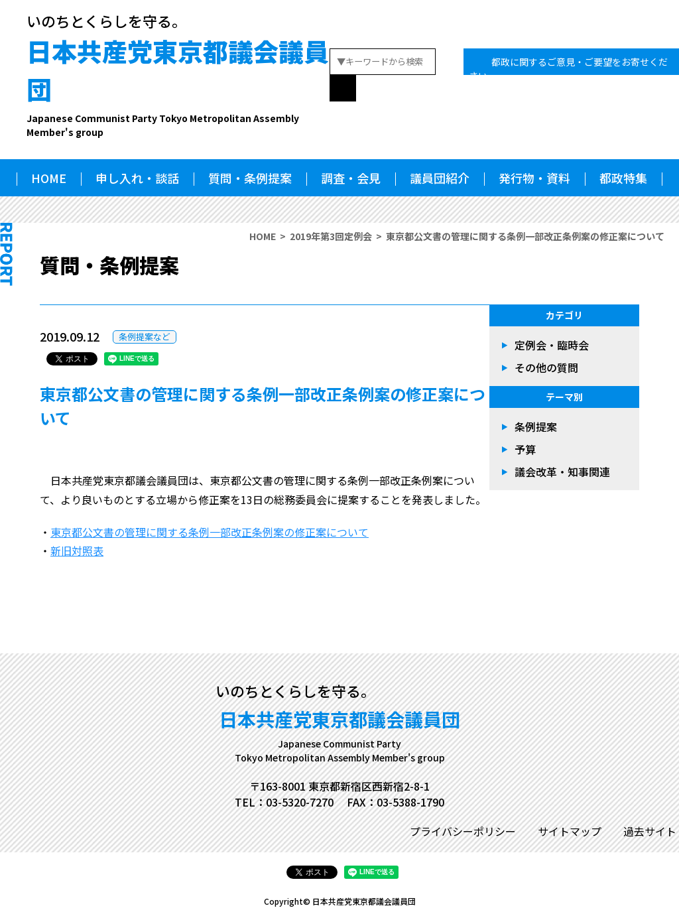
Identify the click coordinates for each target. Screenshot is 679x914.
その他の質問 (546, 367)
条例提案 (536, 426)
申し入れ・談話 (137, 177)
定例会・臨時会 (552, 345)
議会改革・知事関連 (562, 472)
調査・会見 (351, 177)
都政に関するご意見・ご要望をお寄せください (568, 68)
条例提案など (144, 336)
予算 (525, 449)
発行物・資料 (534, 177)
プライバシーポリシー (463, 831)
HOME (48, 177)
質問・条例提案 (250, 177)
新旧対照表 (76, 550)
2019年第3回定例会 (331, 236)
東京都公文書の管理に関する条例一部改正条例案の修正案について (209, 532)
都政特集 (623, 177)
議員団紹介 (439, 177)
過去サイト (649, 831)
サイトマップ (569, 831)
